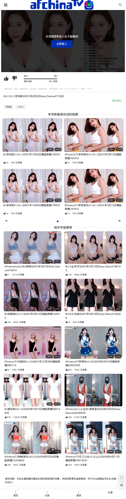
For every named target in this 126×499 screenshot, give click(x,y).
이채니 (21, 107)
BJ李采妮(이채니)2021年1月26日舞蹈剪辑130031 (31, 154)
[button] (119, 221)
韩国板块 (24, 89)
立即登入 (61, 43)
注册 (110, 492)
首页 (16, 89)
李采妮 (34, 89)
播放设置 (28, 81)
